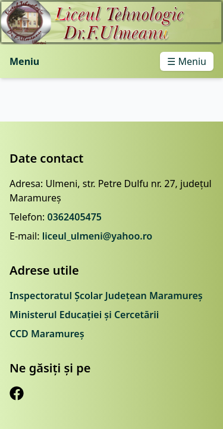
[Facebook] (17, 393)
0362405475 (74, 216)
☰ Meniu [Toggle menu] (186, 61)
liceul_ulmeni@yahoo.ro (97, 236)
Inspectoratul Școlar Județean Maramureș (106, 295)
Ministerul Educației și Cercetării (84, 314)
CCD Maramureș (47, 333)
